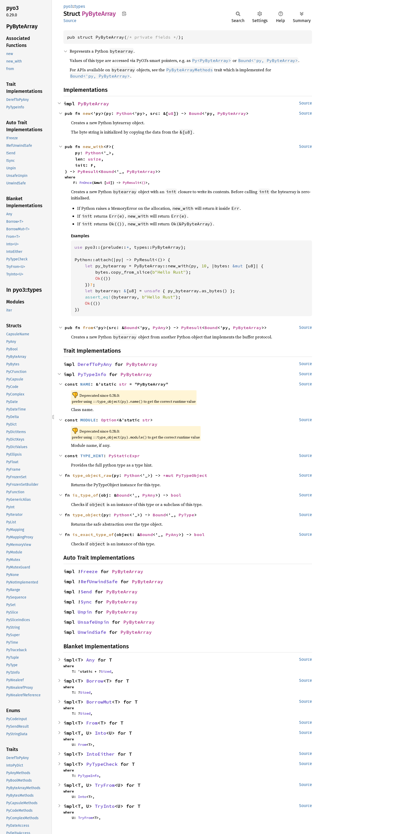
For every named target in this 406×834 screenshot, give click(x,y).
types (80, 6)
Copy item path (124, 13)
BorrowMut (99, 702)
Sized (106, 671)
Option (109, 419)
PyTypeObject (191, 475)
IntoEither (100, 754)
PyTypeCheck (102, 764)
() (143, 182)
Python (124, 113)
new (87, 113)
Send (86, 592)
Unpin (85, 612)
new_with (93, 146)
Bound (195, 113)
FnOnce (85, 182)
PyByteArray (93, 104)
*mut (169, 475)
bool (176, 495)
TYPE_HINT (92, 455)
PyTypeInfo (92, 374)
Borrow (94, 681)
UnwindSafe (92, 632)
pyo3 (67, 6)
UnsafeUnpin (93, 622)
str (123, 384)
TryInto (105, 806)
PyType (186, 514)
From (92, 723)
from (88, 327)
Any (90, 660)
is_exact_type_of (93, 534)
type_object (86, 514)
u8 (170, 113)
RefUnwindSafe (99, 582)
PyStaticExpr (124, 455)
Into (100, 733)
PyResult (88, 171)
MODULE (88, 419)
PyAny (159, 327)
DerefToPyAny (95, 364)
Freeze (89, 571)
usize (94, 159)
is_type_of (85, 495)
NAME (85, 384)
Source (69, 20)
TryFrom (105, 785)
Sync (86, 602)
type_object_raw (91, 475)
